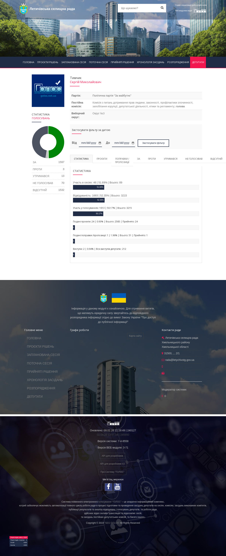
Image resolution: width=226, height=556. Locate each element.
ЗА (138, 158)
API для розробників (112, 456)
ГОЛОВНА (28, 62)
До (108, 142)
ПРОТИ (152, 158)
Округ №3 (98, 113)
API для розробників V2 (112, 463)
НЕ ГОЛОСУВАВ (194, 158)
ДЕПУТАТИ (198, 62)
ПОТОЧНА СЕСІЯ (98, 62)
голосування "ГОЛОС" (109, 501)
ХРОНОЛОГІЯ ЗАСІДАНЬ (150, 62)
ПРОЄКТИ (102, 158)
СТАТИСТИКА (81, 158)
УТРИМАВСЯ (170, 158)
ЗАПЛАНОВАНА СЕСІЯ (73, 62)
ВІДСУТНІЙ (40, 190)
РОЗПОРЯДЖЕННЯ (178, 62)
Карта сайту (135, 336)
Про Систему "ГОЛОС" (112, 472)
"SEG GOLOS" (112, 523)
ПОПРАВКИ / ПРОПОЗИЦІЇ (122, 160)
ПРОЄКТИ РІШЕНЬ (47, 62)
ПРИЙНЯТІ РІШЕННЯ (122, 62)
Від (75, 142)
